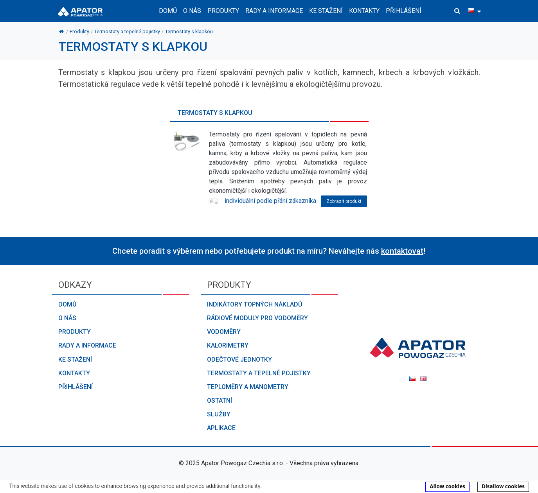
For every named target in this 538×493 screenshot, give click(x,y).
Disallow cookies (503, 486)
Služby (218, 414)
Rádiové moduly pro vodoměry (257, 318)
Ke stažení (326, 10)
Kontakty (364, 10)
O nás (67, 318)
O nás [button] (192, 10)
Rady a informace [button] (274, 10)
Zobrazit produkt (344, 201)
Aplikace (221, 428)
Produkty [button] (223, 10)
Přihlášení (403, 10)
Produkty (74, 331)
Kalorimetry (227, 345)
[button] (457, 11)
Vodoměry (224, 331)
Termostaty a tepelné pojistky (259, 373)
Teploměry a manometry (247, 387)
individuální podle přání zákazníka (262, 200)
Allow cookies (447, 486)
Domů (168, 10)
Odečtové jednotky (239, 359)
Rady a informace (87, 345)
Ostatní (219, 400)
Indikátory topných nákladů (254, 304)
